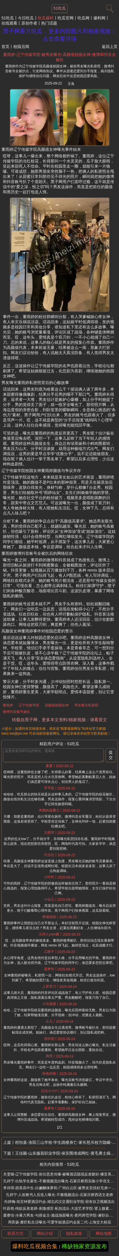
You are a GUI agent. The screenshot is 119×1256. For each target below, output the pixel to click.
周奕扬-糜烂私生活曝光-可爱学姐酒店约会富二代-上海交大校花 (59, 1222)
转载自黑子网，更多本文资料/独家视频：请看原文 (59, 719)
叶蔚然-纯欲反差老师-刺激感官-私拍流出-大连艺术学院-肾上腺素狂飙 (59, 1208)
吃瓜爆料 (46, 18)
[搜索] (109, 7)
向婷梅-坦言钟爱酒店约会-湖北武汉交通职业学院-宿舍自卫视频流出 (59, 1201)
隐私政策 (74, 1233)
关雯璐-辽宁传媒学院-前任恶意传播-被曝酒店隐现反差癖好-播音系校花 (61, 1174)
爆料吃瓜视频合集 (35, 1246)
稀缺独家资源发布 (84, 1246)
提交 (111, 755)
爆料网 (99, 18)
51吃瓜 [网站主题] (59, 8)
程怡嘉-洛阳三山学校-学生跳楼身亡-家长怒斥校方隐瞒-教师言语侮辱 (66, 1142)
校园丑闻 (21, 46)
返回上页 (110, 46)
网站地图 (104, 1233)
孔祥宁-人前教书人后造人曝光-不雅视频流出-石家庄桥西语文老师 (59, 1195)
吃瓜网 (83, 18)
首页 (5, 46)
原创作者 (29, 23)
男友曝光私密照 (86, 705)
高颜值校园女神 (57, 705)
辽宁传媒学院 (29, 705)
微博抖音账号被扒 (16, 712)
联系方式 (15, 1233)
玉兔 (71, 84)
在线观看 (9, 23)
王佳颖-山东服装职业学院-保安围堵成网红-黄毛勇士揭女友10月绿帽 (66, 1153)
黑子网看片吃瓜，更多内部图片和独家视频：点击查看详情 (59, 35)
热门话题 (49, 23)
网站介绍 (45, 1233)
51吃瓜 (7, 18)
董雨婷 (8, 705)
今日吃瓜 (26, 18)
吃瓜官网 (66, 18)
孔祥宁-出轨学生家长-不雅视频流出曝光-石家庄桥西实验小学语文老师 (60, 1181)
